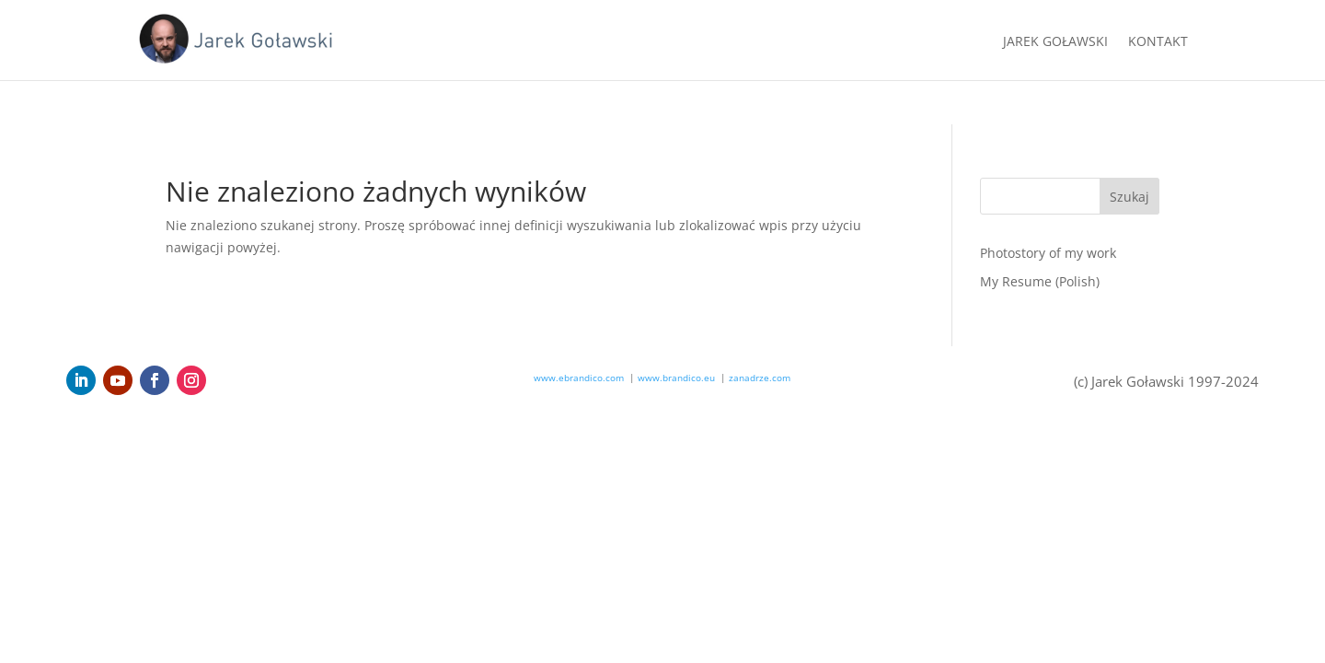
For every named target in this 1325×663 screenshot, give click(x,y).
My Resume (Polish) (1040, 281)
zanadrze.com (759, 377)
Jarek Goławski (1055, 42)
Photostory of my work (1048, 253)
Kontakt (1158, 42)
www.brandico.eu (676, 377)
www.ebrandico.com (579, 377)
